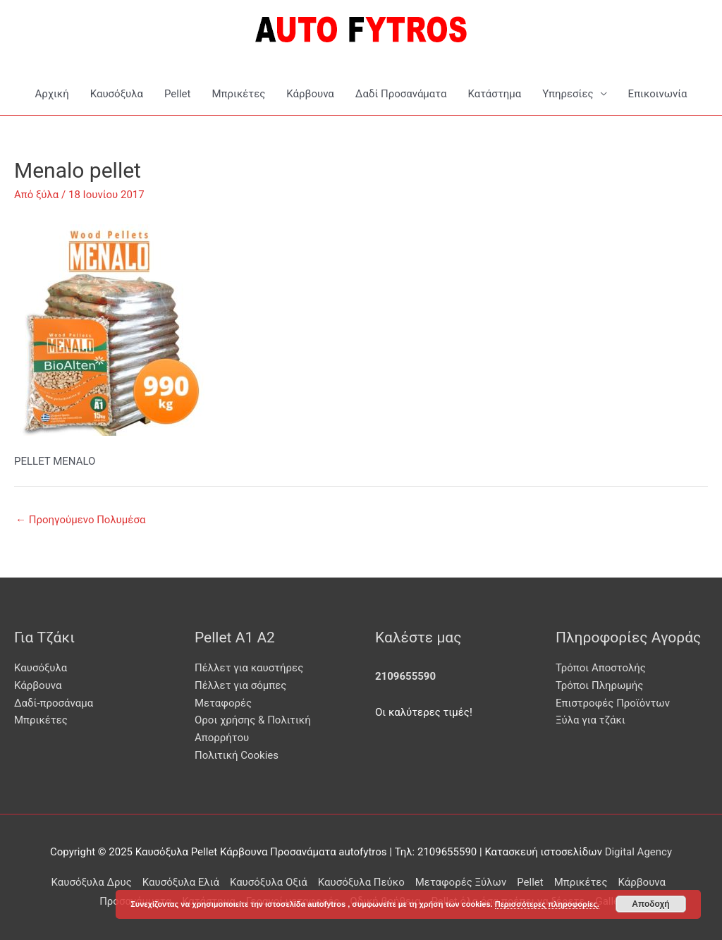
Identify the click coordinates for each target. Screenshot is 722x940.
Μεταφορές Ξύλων (460, 882)
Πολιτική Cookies (237, 755)
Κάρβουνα (310, 93)
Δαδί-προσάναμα (53, 703)
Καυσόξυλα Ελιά (180, 882)
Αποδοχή (650, 904)
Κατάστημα (494, 93)
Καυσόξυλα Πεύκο (361, 882)
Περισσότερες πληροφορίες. (547, 904)
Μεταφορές (223, 703)
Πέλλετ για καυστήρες (249, 667)
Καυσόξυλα (116, 93)
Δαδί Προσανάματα (401, 93)
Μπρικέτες (238, 93)
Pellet (177, 93)
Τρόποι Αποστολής (601, 667)
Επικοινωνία (657, 93)
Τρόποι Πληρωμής (599, 685)
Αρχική (51, 93)
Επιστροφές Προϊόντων (613, 703)
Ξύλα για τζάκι (590, 720)
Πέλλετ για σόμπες (240, 685)
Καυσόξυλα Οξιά (268, 882)
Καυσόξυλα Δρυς (91, 882)
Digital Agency (638, 852)
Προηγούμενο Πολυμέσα (80, 519)
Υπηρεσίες (567, 93)
